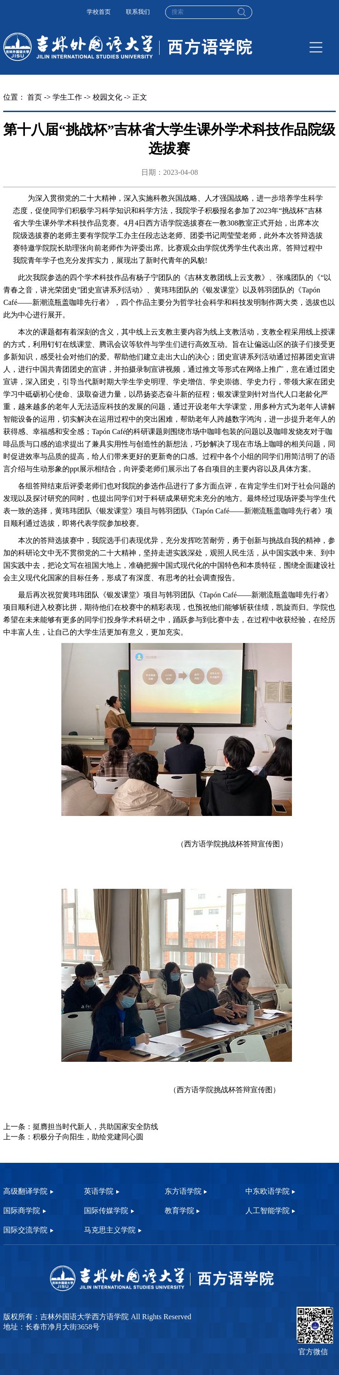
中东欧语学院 (267, 1191)
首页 (34, 97)
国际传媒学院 (106, 1211)
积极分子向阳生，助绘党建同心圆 (88, 1137)
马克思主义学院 (110, 1230)
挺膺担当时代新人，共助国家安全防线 (95, 1127)
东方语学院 (183, 1191)
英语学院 (98, 1191)
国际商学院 (21, 1211)
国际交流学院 (25, 1230)
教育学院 (179, 1211)
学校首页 (99, 12)
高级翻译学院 (25, 1191)
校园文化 (107, 97)
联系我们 (138, 12)
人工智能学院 (267, 1211)
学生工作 (67, 97)
